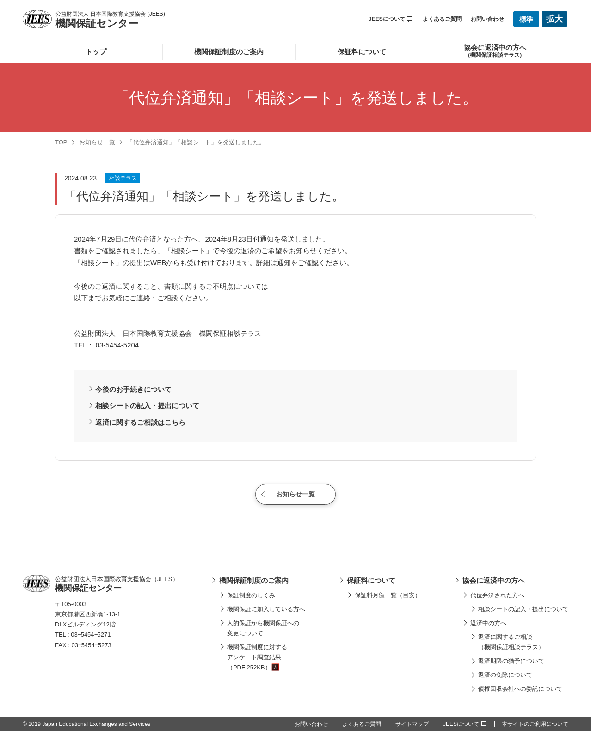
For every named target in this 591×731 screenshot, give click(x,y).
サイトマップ (412, 724)
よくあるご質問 (442, 19)
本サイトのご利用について (535, 724)
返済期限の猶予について (511, 660)
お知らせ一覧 (97, 142)
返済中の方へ (488, 622)
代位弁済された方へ (497, 595)
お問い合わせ (487, 19)
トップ (96, 52)
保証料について (362, 52)
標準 (526, 19)
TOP (61, 142)
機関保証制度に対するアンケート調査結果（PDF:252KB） (257, 657)
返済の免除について (505, 674)
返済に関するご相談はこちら (140, 422)
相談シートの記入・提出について (147, 405)
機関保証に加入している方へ (266, 609)
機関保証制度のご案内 (229, 52)
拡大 (554, 19)
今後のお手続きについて (133, 389)
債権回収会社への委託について (520, 688)
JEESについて (391, 19)
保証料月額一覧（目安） (388, 595)
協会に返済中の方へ (493, 580)
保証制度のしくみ (251, 595)
